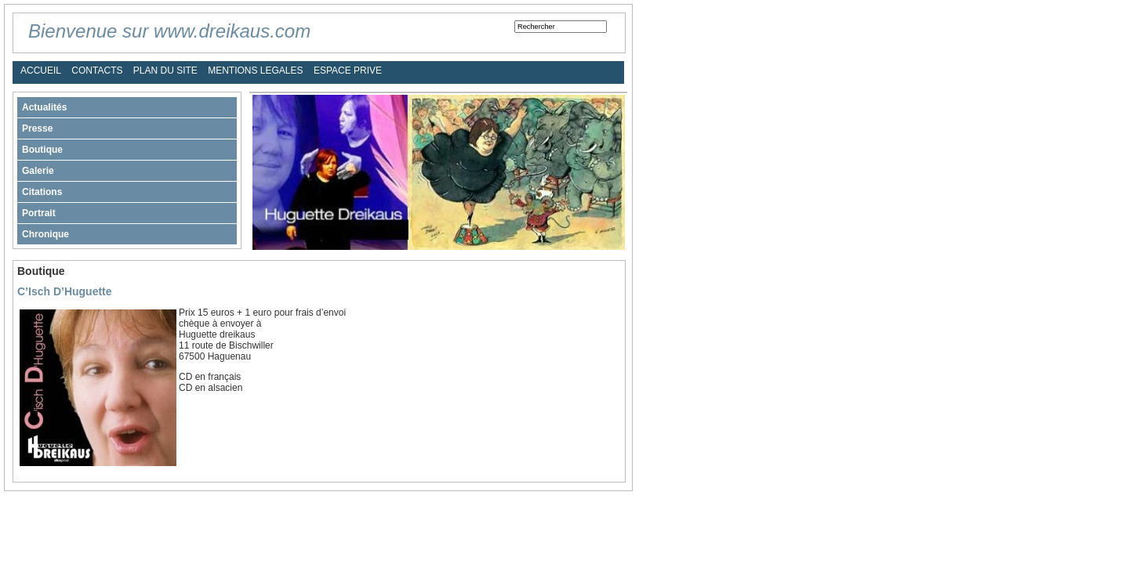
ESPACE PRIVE (348, 70)
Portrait (39, 213)
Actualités (44, 107)
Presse (37, 128)
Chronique (45, 234)
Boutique (42, 149)
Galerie (38, 170)
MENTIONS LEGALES (255, 70)
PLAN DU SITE (165, 70)
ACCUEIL (40, 70)
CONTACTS (96, 70)
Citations (42, 191)
